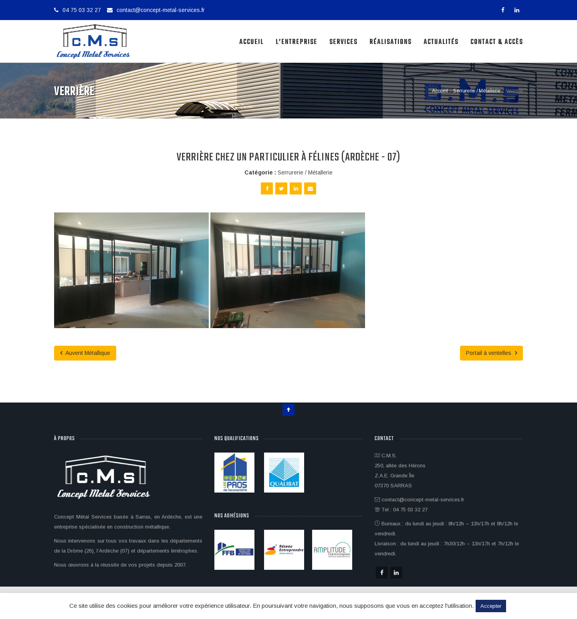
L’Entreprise (296, 42)
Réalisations (390, 42)
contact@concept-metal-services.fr (161, 10)
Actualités (441, 42)
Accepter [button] (490, 606)
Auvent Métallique (85, 353)
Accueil (251, 42)
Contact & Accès (496, 42)
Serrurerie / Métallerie (305, 172)
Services (343, 42)
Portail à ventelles (491, 353)
